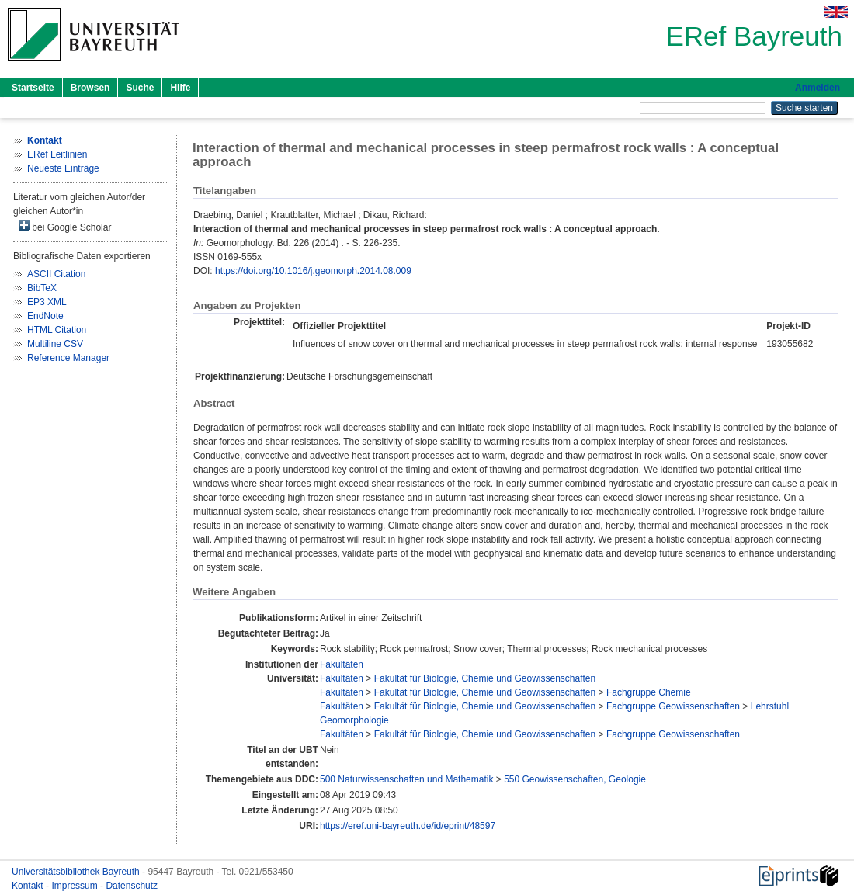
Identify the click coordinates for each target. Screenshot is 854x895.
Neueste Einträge (63, 168)
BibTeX (42, 288)
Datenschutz (132, 885)
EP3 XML (47, 302)
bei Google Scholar (65, 226)
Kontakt (29, 885)
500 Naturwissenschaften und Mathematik (406, 779)
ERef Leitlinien (57, 154)
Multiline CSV (55, 343)
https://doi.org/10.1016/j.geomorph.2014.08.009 (313, 270)
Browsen (90, 87)
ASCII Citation (56, 274)
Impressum (75, 885)
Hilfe (180, 87)
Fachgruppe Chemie (648, 692)
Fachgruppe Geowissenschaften (673, 706)
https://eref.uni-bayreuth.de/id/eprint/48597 (407, 825)
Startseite (33, 87)
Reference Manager (68, 357)
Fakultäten (341, 664)
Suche (140, 87)
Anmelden (817, 87)
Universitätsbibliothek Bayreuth (77, 871)
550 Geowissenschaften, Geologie (575, 779)
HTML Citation (56, 329)
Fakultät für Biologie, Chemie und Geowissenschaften (485, 678)
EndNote (45, 315)
